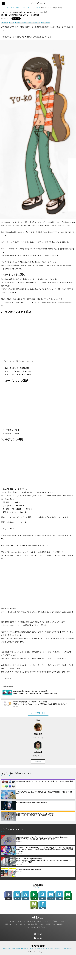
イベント (47, 921)
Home (3, 8)
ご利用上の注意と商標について (19, 949)
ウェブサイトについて (36, 949)
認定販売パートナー (62, 924)
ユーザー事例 (31, 921)
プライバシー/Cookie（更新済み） (63, 949)
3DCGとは (8, 924)
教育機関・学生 (50, 924)
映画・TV (22, 924)
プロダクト (56, 921)
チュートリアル (20, 921)
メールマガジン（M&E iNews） (36, 927)
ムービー (39, 921)
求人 (62, 921)
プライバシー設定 (48, 949)
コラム (8, 8)
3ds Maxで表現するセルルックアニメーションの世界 (25, 8)
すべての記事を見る (38, 713)
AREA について (6, 949)
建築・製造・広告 (32, 924)
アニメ (42, 924)
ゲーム (15, 924)
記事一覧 (38, 761)
